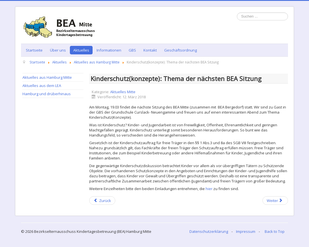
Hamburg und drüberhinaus (46, 93)
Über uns (58, 50)
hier (209, 188)
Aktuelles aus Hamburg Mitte (47, 77)
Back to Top (275, 231)
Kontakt (150, 50)
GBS (132, 50)
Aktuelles (81, 50)
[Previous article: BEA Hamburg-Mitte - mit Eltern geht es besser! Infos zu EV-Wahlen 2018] (102, 200)
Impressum (245, 231)
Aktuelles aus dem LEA (41, 85)
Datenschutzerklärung (208, 231)
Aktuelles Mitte (122, 91)
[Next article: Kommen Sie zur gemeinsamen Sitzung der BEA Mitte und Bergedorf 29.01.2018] (275, 200)
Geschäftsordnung (180, 50)
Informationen (109, 50)
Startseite (34, 50)
